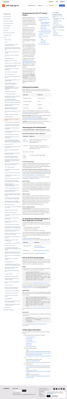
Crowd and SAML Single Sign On (10, 91)
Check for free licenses (9, 285)
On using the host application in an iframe (31, 178)
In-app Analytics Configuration (8, 309)
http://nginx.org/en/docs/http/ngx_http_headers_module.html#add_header (42, 352)
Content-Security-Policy (45, 25)
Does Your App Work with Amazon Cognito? (12, 172)
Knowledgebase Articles (7, 35)
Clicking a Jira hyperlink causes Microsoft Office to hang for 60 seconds (12, 191)
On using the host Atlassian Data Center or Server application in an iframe (45, 33)
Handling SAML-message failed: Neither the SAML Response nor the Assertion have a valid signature (12, 160)
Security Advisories (6, 307)
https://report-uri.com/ (39, 362)
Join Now (24, 390)
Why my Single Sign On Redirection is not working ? (12, 52)
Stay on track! (15, 388)
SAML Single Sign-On (12, 5)
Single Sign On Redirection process (11, 60)
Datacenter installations (9, 116)
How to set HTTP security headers (58, 29)
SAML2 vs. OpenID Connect (9, 245)
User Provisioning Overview (8, 23)
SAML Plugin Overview (7, 16)
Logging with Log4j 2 (8, 298)
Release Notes (5, 30)
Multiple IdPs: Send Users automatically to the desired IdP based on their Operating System (13, 227)
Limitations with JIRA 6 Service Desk (11, 114)
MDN (37, 172)
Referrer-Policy (43, 28)
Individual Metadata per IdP (9, 261)
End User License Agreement (44, 390)
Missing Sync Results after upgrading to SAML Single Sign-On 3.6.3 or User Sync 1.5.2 (12, 202)
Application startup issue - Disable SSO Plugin (13, 63)
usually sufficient (30, 112)
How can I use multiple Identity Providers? (12, 188)
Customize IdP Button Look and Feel (11, 293)
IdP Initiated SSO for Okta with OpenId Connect (11, 296)
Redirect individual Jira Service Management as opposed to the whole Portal (12, 231)
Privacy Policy (41, 391)
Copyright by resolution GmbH (44, 396)
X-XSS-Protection (29, 338)
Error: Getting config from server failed (11, 134)
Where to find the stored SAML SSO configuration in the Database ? (11, 84)
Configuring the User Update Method (11, 276)
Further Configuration (7, 25)
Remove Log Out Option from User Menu (12, 224)
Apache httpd (43, 40)
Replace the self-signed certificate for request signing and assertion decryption (13, 66)
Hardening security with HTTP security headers (11, 119)
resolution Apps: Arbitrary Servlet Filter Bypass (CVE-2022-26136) (11, 45)
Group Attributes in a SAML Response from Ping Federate (12, 128)
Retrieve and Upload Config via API (11, 212)
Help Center (51, 1)
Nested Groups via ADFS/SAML (10, 93)
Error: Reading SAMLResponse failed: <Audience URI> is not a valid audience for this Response (13, 248)
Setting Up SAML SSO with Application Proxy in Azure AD (12, 237)
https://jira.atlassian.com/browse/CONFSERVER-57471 (33, 118)
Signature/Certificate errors (9, 74)
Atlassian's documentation (40, 253)
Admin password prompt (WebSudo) (11, 71)
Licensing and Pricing (7, 39)
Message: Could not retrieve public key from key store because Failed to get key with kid (12, 252)
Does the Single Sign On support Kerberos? (12, 122)
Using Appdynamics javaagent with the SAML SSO (12, 112)
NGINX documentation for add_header (42, 282)
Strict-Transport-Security (45, 30)
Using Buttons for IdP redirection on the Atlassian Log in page (12, 279)
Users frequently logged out (10, 167)
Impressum (41, 394)
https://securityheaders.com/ (34, 360)
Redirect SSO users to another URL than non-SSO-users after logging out (13, 301)
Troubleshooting (6, 28)
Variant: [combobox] (31, 5)
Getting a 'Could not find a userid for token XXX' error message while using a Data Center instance (13, 194)
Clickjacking (30, 61)
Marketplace (62, 1)
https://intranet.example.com (28, 239)
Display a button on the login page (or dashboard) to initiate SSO (11, 268)
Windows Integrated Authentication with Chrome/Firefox (12, 137)
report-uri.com (34, 175)
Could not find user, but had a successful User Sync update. (13, 215)
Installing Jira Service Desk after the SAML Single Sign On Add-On (12, 105)
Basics (5, 37)
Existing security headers (43, 17)
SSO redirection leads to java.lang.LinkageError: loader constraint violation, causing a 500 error (12, 184)
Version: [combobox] (40, 5)
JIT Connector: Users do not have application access (12, 256)
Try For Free (62, 5)
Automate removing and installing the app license (12, 282)
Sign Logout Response (9, 273)
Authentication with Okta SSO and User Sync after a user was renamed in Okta (12, 164)
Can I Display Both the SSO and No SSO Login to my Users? (13, 207)
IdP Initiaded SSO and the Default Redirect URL (12, 271)
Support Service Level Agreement (9, 32)
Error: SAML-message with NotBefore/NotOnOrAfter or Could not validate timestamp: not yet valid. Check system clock (11, 88)
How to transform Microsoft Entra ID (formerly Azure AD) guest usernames (11, 157)
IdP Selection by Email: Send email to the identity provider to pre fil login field (12, 288)
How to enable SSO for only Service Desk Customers (12, 170)
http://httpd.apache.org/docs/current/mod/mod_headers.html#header (41, 351)
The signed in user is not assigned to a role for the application (12, 175)
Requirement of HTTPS (9, 144)
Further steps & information (44, 44)
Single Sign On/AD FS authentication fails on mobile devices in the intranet (12, 97)
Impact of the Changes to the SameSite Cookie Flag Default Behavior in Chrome (12, 181)
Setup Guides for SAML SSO (8, 21)
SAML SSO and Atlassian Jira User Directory (12, 178)
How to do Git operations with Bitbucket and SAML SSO (12, 77)
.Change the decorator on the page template (12, 243)
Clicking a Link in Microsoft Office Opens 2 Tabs (12, 150)
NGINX (42, 39)
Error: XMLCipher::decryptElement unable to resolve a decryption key (12, 305)
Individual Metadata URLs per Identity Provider (11, 259)
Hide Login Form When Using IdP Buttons (12, 290)
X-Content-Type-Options (30, 341)
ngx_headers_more (29, 287)
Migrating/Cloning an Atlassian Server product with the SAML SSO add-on (11, 108)
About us (40, 393)
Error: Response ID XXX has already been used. (12, 56)
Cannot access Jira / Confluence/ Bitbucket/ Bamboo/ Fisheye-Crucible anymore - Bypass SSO (12, 48)
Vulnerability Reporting (43, 388)
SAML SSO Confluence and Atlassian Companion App (11, 222)
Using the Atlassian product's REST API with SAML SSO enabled (12, 80)
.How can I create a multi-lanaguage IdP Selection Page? (12, 218)
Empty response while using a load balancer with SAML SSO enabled (12, 154)
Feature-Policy (43, 26)
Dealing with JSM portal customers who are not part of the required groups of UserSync (12, 265)
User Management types (9, 58)
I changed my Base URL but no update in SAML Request (12, 69)
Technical (5, 42)
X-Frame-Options (29, 340)
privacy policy (50, 393)
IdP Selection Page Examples (10, 204)
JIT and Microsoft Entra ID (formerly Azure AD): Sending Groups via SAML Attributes (12, 125)
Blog (57, 1)
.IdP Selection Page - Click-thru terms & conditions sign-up (11, 240)
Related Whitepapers (7, 18)
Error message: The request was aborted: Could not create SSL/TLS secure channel (12, 198)
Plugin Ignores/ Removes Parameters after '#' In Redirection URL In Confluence (13, 234)
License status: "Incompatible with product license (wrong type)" (12, 132)
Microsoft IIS (43, 42)
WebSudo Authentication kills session (11, 210)
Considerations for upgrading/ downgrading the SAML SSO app (12, 147)
